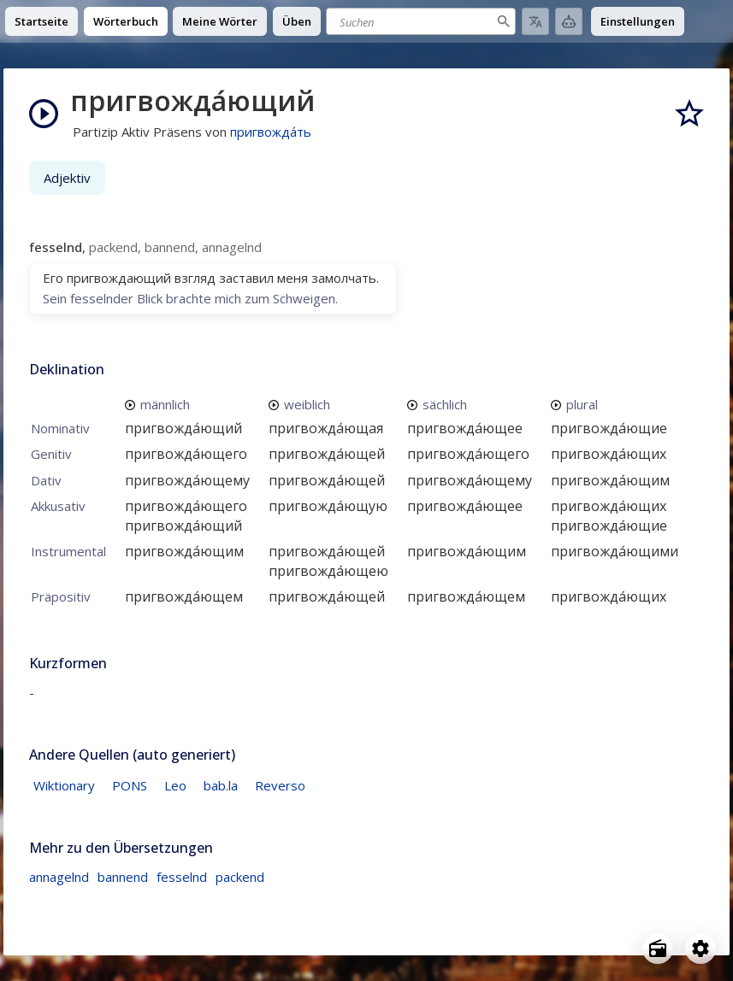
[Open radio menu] (657, 948)
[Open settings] (700, 948)
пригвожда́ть (270, 131)
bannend (123, 876)
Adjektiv (67, 177)
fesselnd (182, 876)
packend (240, 876)
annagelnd (59, 876)
